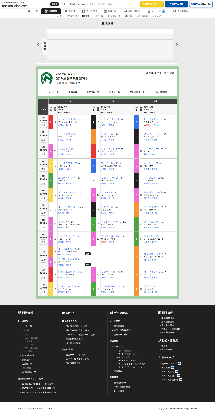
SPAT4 (69, 11)
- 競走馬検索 (118, 326)
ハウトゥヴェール (110, 119)
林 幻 (68, 227)
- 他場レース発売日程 (170, 328)
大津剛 (68, 139)
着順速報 (85, 16)
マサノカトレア (109, 163)
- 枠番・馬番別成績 (121, 386)
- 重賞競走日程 (167, 321)
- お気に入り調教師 (169, 379)
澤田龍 (61, 242)
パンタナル (107, 192)
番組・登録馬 (132, 11)
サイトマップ (38, 408)
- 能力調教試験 (119, 382)
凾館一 (68, 213)
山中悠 (146, 242)
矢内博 (68, 242)
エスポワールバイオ (69, 119)
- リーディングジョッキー (127, 354)
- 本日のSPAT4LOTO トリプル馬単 (36, 383)
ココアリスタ (108, 134)
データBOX (89, 11)
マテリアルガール (110, 271)
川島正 (61, 139)
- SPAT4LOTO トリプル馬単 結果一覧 (37, 388)
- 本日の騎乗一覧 (28, 372)
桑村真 (61, 265)
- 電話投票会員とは (73, 338)
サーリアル (64, 221)
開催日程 (110, 11)
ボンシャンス (151, 163)
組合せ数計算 (142, 16)
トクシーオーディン (111, 221)
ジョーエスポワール (69, 271)
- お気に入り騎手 (168, 375)
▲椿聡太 (147, 227)
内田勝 (68, 265)
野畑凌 (103, 198)
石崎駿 (111, 154)
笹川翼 (61, 154)
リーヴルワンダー (153, 192)
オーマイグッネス (153, 271)
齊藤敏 (111, 169)
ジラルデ (148, 286)
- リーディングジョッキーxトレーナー (132, 367)
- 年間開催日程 (167, 318)
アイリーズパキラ (67, 259)
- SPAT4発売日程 (72, 363)
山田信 (68, 154)
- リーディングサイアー (126, 360)
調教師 (72, 4)
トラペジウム (65, 134)
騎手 (63, 4)
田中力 (156, 125)
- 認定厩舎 (117, 370)
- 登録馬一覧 (166, 349)
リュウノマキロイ (110, 177)
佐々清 (111, 242)
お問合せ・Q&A (23, 408)
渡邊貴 (154, 198)
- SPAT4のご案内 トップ (75, 326)
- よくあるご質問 (72, 342)
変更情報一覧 (71, 16)
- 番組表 (164, 345)
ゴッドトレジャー (110, 148)
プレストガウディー (111, 236)
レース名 (81, 4)
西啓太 (146, 198)
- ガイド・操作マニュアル (76, 358)
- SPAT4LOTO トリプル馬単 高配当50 (38, 392)
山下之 (154, 213)
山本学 (154, 260)
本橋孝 (146, 139)
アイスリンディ (152, 236)
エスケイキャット (67, 177)
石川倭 (146, 292)
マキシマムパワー (67, 286)
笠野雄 (146, 169)
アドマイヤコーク (153, 207)
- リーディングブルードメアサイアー (131, 363)
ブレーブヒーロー (153, 148)
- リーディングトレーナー (127, 357)
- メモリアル (118, 346)
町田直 (61, 292)
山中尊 (154, 169)
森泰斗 (111, 125)
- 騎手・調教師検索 (121, 330)
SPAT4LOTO (157, 16)
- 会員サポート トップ (74, 354)
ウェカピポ (64, 148)
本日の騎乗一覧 (114, 16)
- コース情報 (118, 390)
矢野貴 (146, 183)
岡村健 (146, 154)
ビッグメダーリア (153, 119)
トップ (32, 11)
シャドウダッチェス (69, 236)
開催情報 (51, 11)
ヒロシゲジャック (110, 286)
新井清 (68, 125)
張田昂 (103, 125)
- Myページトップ (168, 363)
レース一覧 (57, 16)
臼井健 (61, 213)
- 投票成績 (165, 367)
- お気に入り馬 (167, 371)
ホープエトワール (67, 248)
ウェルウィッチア (153, 254)
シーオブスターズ (67, 163)
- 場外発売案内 (167, 325)
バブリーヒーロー (153, 134)
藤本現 (61, 183)
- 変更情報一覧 (27, 355)
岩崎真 (154, 183)
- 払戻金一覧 (26, 363)
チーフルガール (152, 177)
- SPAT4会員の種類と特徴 (76, 330)
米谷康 (111, 139)
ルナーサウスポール (69, 207)
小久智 (68, 277)
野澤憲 (103, 183)
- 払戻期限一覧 (167, 332)
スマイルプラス (152, 221)
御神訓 (103, 227)
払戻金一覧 (98, 16)
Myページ (156, 11)
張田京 (68, 169)
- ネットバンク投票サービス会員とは (81, 334)
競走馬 (54, 4)
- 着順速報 (25, 359)
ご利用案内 (180, 11)
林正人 (68, 183)
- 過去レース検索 (120, 334)
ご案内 (49, 408)
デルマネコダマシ (67, 192)
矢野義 (154, 139)
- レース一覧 (26, 326)
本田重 (61, 125)
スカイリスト (108, 207)
